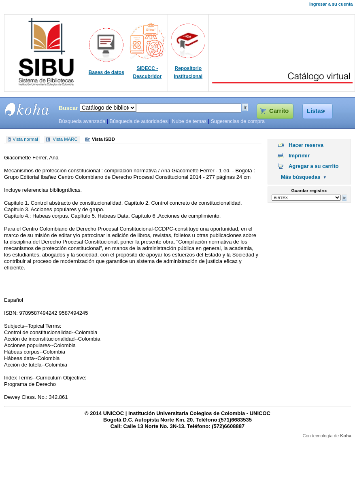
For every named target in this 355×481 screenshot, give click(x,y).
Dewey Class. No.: (26, 397)
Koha (345, 435)
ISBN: (11, 313)
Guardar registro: (309, 190)
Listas (315, 111)
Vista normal (25, 139)
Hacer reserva (306, 145)
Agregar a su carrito (314, 166)
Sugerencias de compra (238, 121)
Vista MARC (65, 139)
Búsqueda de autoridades (138, 121)
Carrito (279, 111)
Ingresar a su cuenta (331, 4)
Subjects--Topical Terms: (32, 326)
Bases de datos (106, 72)
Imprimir (299, 156)
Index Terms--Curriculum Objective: (45, 378)
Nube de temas (189, 121)
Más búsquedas (301, 177)
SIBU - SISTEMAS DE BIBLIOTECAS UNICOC (27, 109)
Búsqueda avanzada (82, 121)
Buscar (68, 108)
